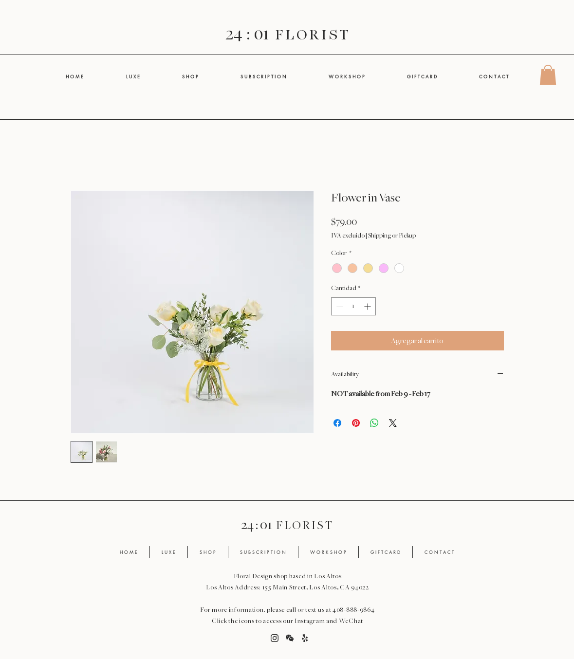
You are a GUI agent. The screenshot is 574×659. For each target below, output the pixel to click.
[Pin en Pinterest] (356, 423)
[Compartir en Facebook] (337, 423)
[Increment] (368, 306)
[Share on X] (393, 423)
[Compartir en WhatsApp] (374, 423)
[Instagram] (274, 638)
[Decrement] (339, 306)
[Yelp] (305, 638)
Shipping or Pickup (392, 235)
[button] (547, 75)
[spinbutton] (353, 306)
